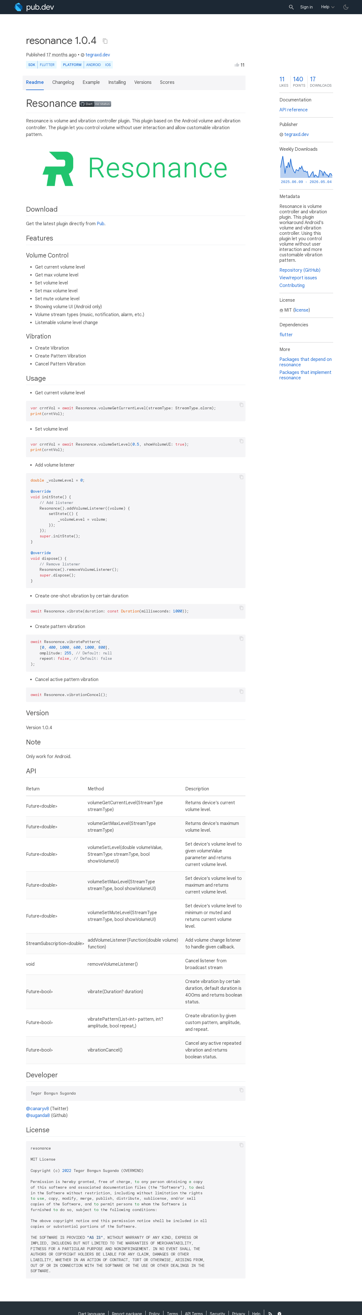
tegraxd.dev (95, 55)
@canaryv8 (37, 1109)
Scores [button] (167, 82)
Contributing (292, 285)
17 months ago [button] (61, 55)
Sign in (306, 7)
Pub (100, 224)
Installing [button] (117, 82)
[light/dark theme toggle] (345, 7)
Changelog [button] (63, 82)
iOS (108, 65)
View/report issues (298, 278)
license (302, 310)
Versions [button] (143, 82)
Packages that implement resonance (305, 375)
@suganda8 (38, 1115)
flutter (286, 335)
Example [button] (91, 82)
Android (93, 65)
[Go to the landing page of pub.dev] (34, 7)
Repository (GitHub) (299, 270)
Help (325, 6)
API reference (293, 110)
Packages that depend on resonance (305, 362)
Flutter (47, 65)
